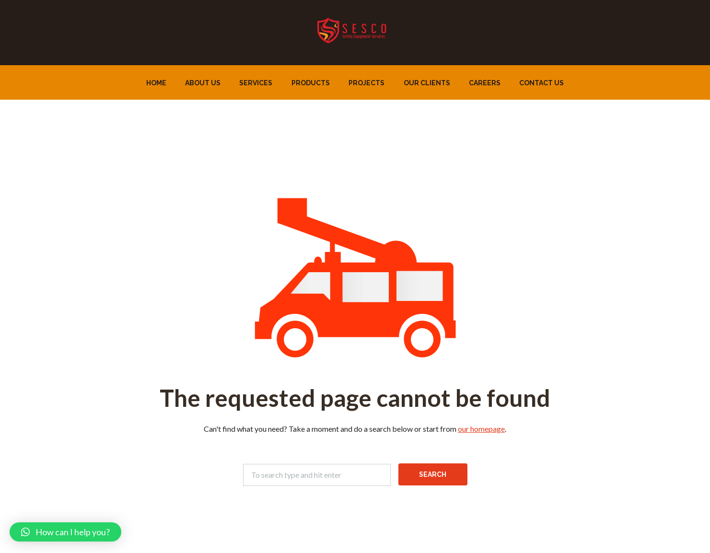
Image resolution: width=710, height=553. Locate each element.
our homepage (481, 428)
